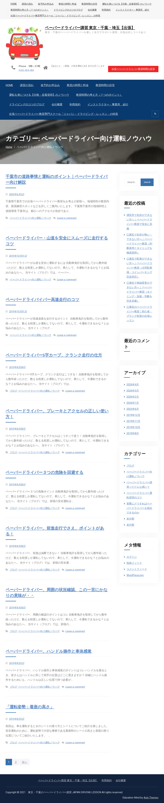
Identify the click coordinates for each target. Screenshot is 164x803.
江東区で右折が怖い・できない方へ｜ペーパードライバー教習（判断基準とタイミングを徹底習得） (139, 243)
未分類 (130, 518)
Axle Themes (151, 797)
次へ (25, 761)
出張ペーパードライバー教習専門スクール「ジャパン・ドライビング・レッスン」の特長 (55, 15)
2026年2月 (133, 396)
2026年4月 (133, 384)
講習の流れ (27, 4)
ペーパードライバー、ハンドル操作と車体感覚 (50, 651)
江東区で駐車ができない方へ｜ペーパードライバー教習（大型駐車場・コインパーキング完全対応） (139, 267)
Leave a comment (66, 217)
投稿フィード (134, 562)
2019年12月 (133, 414)
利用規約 (106, 10)
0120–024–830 (24, 70)
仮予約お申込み (46, 4)
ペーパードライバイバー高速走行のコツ (44, 299)
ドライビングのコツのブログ (68, 10)
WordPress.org (135, 575)
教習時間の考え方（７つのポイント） (30, 10)
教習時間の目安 (89, 4)
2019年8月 (133, 433)
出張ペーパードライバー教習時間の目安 (132, 68)
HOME (14, 4)
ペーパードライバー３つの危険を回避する (46, 472)
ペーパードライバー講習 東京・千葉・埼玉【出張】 (90, 27)
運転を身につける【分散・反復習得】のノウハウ (127, 4)
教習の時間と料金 (68, 4)
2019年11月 (133, 421)
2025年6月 (133, 408)
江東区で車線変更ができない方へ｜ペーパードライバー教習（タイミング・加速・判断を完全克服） (139, 291)
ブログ (13, 390)
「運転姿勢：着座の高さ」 (31, 706)
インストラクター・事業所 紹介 (132, 10)
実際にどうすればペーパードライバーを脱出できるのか (139, 508)
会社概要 (92, 10)
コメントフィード (137, 569)
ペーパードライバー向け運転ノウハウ (30, 217)
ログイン (132, 556)
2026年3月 (133, 390)
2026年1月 (133, 402)
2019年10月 (133, 427)
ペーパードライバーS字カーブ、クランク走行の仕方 (56, 355)
